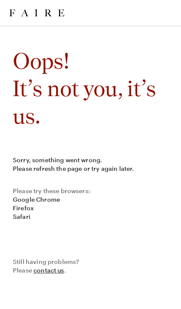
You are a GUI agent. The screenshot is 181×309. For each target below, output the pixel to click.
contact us (48, 270)
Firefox (23, 208)
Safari (21, 216)
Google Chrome (36, 199)
